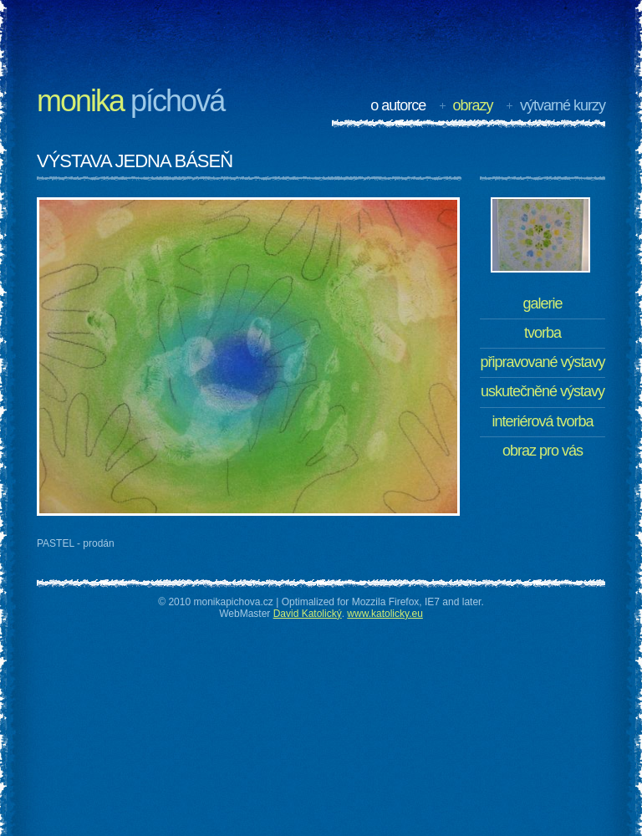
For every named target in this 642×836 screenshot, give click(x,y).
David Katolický (307, 613)
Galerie (542, 303)
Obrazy (473, 105)
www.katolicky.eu (384, 613)
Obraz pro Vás (542, 450)
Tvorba (542, 332)
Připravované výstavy (542, 362)
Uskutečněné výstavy (542, 391)
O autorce (397, 105)
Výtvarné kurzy (562, 105)
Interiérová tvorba (542, 421)
